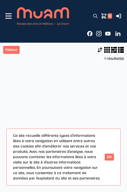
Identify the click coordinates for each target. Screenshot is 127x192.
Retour (11, 49)
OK (109, 157)
